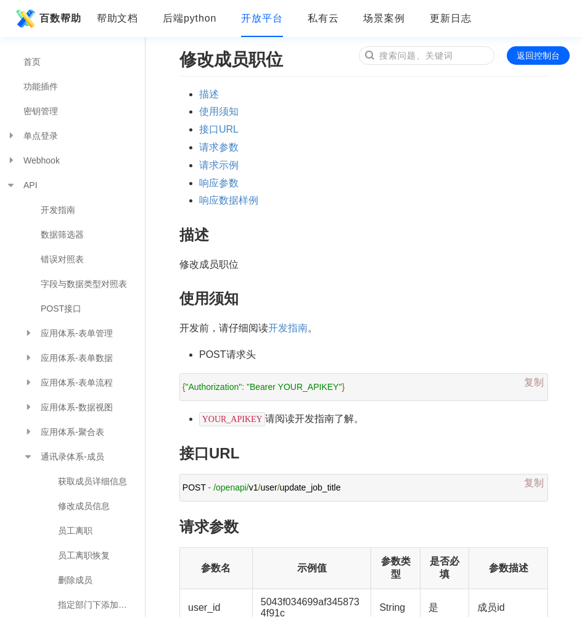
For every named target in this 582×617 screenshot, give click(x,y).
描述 (209, 94)
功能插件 (40, 86)
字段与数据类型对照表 (84, 284)
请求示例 (219, 165)
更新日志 (451, 18)
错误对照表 (62, 259)
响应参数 (219, 183)
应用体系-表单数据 (68, 358)
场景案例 (384, 18)
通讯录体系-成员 (63, 456)
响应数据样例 (228, 200)
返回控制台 (538, 55)
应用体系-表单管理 (68, 333)
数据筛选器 (62, 234)
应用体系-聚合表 (63, 432)
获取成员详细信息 (92, 481)
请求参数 (219, 147)
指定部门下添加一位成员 (101, 605)
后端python (189, 18)
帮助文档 (118, 18)
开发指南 (58, 210)
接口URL (219, 129)
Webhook (33, 160)
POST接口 (61, 308)
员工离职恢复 (84, 555)
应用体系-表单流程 (68, 382)
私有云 (323, 18)
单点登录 (32, 135)
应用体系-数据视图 (68, 407)
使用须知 (219, 111)
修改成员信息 (84, 506)
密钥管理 (40, 111)
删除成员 (75, 580)
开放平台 (262, 18)
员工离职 (75, 531)
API (22, 185)
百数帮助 (46, 18)
